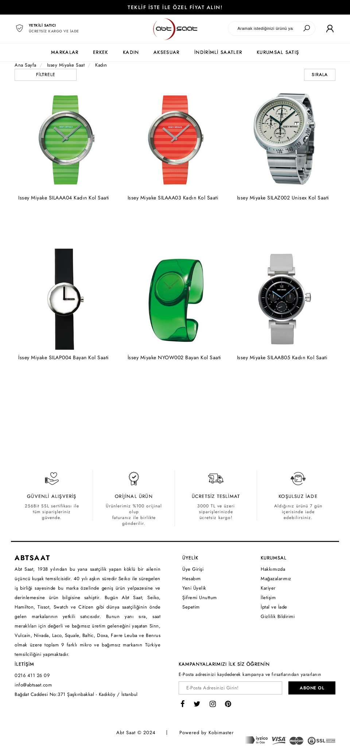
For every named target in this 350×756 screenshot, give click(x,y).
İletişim (268, 597)
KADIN (131, 52)
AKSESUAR (166, 52)
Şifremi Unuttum (199, 597)
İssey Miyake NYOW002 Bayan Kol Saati (174, 357)
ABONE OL (312, 688)
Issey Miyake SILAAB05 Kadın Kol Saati (282, 357)
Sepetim (191, 606)
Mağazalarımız (276, 578)
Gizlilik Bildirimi (278, 616)
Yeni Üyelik (194, 588)
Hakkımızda (273, 569)
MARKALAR (64, 52)
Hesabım (191, 578)
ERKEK (100, 52)
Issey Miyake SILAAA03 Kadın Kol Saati (173, 197)
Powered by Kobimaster (206, 732)
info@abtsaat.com (33, 684)
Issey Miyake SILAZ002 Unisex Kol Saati (283, 197)
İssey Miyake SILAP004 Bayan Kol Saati (63, 357)
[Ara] (306, 28)
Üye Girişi (192, 569)
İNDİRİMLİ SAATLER (218, 52)
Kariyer (268, 588)
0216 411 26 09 (32, 675)
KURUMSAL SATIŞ (278, 52)
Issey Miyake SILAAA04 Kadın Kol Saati (63, 197)
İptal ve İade (274, 606)
